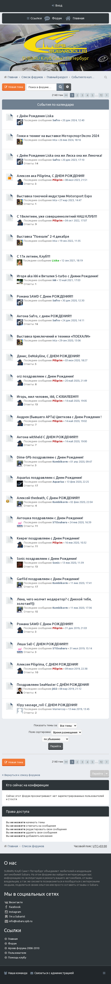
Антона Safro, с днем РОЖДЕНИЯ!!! (44, 316)
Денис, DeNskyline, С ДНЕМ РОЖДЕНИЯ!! (48, 356)
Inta (54, 139)
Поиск (60, 87)
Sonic (56, 562)
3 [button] (82, 95)
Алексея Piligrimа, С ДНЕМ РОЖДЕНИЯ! (47, 664)
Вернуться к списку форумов (22, 775)
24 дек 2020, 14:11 (73, 320)
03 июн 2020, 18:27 (76, 360)
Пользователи (17, 952)
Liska (55, 260)
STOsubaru (59, 522)
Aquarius (58, 481)
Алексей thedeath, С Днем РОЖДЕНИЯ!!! (48, 498)
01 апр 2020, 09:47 (81, 461)
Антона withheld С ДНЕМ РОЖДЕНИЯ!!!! (47, 437)
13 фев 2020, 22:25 (78, 481)
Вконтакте (16, 902)
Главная (78, 18)
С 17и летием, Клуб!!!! (33, 256)
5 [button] (92, 95)
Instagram (15, 911)
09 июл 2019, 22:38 (76, 668)
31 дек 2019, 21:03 (76, 628)
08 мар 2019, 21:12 (70, 688)
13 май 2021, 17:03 (69, 280)
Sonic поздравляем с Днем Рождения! (47, 558)
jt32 (54, 688)
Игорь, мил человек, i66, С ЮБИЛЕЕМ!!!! (48, 396)
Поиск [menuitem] (105, 77)
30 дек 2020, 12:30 (73, 300)
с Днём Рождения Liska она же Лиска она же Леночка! (59, 155)
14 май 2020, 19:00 (76, 441)
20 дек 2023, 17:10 (73, 159)
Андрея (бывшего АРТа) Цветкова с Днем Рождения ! (59, 417)
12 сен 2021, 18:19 (72, 260)
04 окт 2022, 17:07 (76, 220)
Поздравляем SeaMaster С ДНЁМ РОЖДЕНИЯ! (53, 684)
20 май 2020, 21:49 (76, 380)
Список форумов (33, 846)
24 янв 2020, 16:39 (80, 522)
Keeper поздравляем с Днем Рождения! (48, 538)
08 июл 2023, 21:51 (76, 179)
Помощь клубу (17, 957)
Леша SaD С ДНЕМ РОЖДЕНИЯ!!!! (42, 644)
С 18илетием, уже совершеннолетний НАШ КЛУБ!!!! (57, 216)
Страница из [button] (66, 95)
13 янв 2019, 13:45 (79, 709)
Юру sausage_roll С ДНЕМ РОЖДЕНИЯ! (47, 705)
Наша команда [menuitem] (17, 973)
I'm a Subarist (17, 916)
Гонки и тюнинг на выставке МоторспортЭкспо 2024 (58, 136)
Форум (12, 943)
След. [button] (106, 95)
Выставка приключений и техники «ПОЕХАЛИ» (53, 336)
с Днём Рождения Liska (35, 116)
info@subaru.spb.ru (20, 921)
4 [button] (87, 95)
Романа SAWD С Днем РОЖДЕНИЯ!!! (45, 296)
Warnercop (59, 709)
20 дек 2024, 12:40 (73, 120)
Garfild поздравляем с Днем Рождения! (48, 579)
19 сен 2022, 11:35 (70, 240)
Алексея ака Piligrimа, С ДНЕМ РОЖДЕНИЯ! (50, 176)
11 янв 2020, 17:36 (81, 607)
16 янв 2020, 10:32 (75, 542)
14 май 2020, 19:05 (76, 400)
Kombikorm (60, 461)
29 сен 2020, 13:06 (70, 340)
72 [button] (101, 95)
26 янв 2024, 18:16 (70, 139)
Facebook (15, 906)
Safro (56, 120)
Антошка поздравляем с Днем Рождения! (50, 518)
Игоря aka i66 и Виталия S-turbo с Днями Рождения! (57, 276)
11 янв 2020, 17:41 (81, 583)
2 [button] (77, 95)
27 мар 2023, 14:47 (70, 200)
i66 (54, 280)
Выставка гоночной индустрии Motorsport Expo (54, 196)
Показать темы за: (55, 725)
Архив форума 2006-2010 (23, 948)
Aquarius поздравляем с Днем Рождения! (49, 477)
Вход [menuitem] (59, 5)
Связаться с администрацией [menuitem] (54, 973)
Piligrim (57, 179)
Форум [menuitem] (57, 18)
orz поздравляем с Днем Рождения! (45, 376)
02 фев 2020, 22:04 (81, 502)
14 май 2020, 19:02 (76, 421)
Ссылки (36, 18)
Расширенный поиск (67, 87)
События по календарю (55, 104)
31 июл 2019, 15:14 (81, 648)
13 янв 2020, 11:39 (73, 562)
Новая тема (15, 86)
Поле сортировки (55, 732)
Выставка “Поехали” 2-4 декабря (43, 236)
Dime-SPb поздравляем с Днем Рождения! (50, 457)
